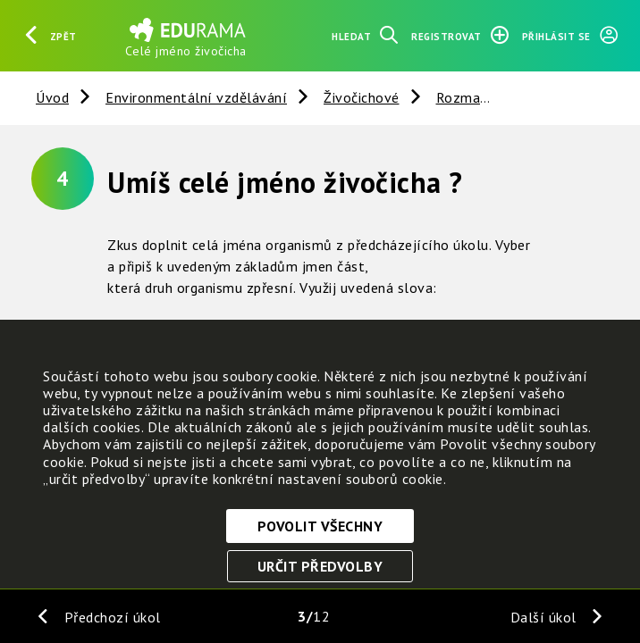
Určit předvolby (320, 566)
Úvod (52, 97)
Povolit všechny (320, 526)
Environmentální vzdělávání (196, 97)
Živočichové (362, 97)
